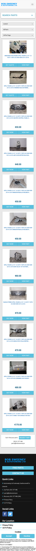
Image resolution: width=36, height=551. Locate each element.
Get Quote (10, 65)
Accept (9, 536)
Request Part (24, 438)
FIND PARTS (18, 468)
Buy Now (10, 132)
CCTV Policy (8, 503)
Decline (27, 536)
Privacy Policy (8, 499)
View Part (25, 65)
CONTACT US (18, 473)
